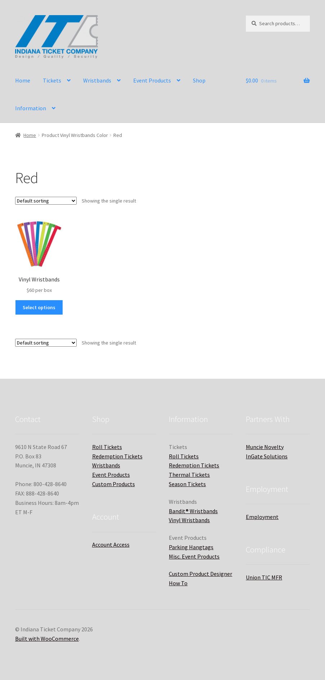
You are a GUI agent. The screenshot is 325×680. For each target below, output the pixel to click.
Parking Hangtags (191, 547)
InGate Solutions (267, 456)
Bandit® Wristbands (193, 511)
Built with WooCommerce (47, 638)
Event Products (152, 80)
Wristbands (97, 80)
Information (30, 108)
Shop (199, 80)
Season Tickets (187, 484)
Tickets (52, 80)
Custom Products (113, 484)
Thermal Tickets (189, 474)
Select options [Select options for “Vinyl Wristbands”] (39, 307)
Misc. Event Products (194, 556)
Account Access (111, 544)
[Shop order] (46, 201)
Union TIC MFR (264, 577)
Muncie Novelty (265, 446)
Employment (262, 516)
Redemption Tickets (117, 456)
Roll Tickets (107, 446)
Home (22, 80)
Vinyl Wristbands (189, 520)
